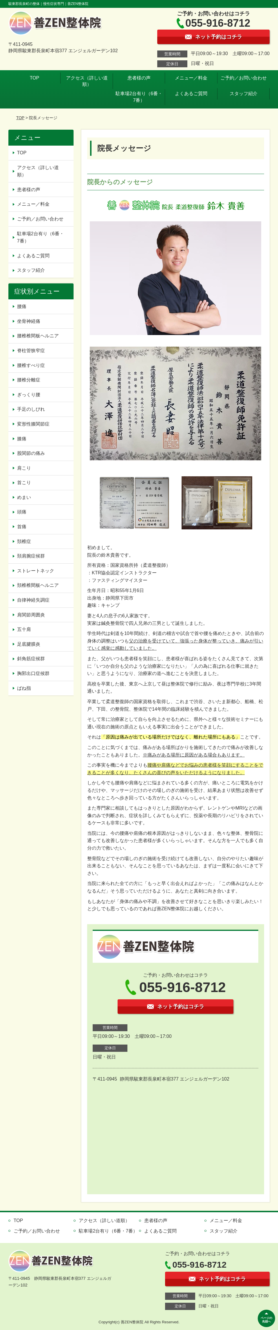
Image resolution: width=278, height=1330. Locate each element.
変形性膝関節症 (33, 423)
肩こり (24, 468)
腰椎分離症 (28, 379)
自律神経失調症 (33, 600)
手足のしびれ (31, 409)
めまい (24, 497)
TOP (34, 77)
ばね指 (24, 688)
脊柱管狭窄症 (31, 350)
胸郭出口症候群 (33, 673)
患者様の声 (139, 77)
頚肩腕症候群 (31, 555)
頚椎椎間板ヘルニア (38, 585)
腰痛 (21, 306)
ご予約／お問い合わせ (243, 77)
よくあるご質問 (191, 93)
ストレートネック (35, 570)
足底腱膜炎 (28, 644)
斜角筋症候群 (31, 658)
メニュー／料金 (191, 77)
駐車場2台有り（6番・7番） (139, 96)
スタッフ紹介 (243, 93)
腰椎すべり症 (31, 365)
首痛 (21, 526)
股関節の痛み (31, 453)
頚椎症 (24, 541)
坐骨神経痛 (28, 321)
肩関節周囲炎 (31, 614)
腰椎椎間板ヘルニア (38, 335)
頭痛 (21, 511)
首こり (24, 482)
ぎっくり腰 (28, 394)
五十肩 (24, 629)
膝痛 (21, 438)
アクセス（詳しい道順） (87, 81)
